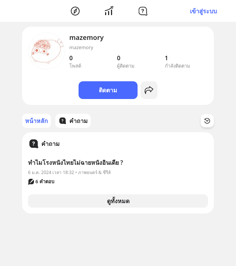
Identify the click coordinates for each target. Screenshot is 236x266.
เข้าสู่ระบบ (203, 11)
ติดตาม (108, 90)
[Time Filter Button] (207, 120)
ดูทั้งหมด (118, 201)
